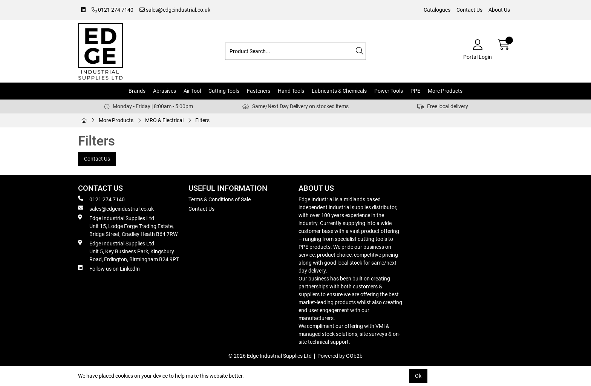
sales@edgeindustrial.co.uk (174, 10)
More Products (445, 91)
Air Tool (192, 91)
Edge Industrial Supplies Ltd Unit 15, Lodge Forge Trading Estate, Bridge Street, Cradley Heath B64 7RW (128, 225)
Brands (137, 91)
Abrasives (164, 91)
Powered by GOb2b (340, 356)
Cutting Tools (223, 91)
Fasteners (258, 91)
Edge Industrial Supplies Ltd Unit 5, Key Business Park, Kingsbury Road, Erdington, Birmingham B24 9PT (128, 251)
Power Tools (388, 91)
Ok (418, 376)
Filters (202, 120)
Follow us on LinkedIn (109, 268)
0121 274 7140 (112, 10)
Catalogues (437, 10)
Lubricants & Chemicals (339, 91)
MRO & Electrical (164, 120)
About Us (499, 10)
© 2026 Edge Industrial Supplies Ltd (270, 356)
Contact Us (469, 10)
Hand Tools (291, 91)
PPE (415, 91)
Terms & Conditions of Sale (219, 199)
